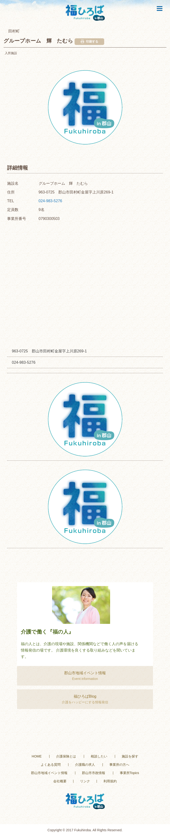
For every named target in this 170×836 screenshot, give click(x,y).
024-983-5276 (50, 201)
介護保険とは (66, 756)
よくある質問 (51, 764)
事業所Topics (129, 773)
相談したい (99, 756)
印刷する (89, 41)
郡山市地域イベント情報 (49, 773)
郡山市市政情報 (93, 773)
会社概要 (60, 781)
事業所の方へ (119, 764)
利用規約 (110, 781)
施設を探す (130, 756)
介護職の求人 (85, 764)
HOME (37, 756)
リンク (85, 781)
